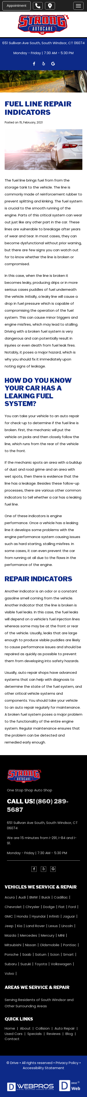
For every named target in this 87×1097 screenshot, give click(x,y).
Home (10, 1028)
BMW (34, 897)
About (25, 1028)
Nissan (31, 944)
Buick (46, 897)
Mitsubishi (13, 944)
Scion (55, 954)
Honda (23, 916)
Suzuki (26, 963)
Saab (27, 954)
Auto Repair (65, 1028)
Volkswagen (61, 963)
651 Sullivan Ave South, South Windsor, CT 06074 (43, 42)
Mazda (11, 935)
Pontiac (70, 944)
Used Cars (14, 1033)
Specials (34, 1033)
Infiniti (54, 916)
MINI (61, 935)
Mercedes (29, 935)
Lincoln (67, 925)
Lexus (53, 925)
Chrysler (33, 906)
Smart (69, 954)
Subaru (11, 963)
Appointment (16, 5)
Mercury (48, 935)
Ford (72, 906)
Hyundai (39, 916)
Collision (42, 1028)
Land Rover (36, 925)
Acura (10, 897)
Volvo (10, 973)
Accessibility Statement (43, 1067)
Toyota (41, 963)
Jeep (9, 925)
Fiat (62, 906)
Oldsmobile (50, 944)
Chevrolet (14, 906)
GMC (9, 916)
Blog (69, 1033)
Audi (22, 897)
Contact (12, 1038)
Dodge (49, 906)
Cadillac (61, 897)
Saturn (41, 954)
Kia (20, 925)
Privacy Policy (67, 1062)
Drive (14, 1062)
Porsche (12, 954)
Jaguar (69, 916)
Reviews (54, 1033)
